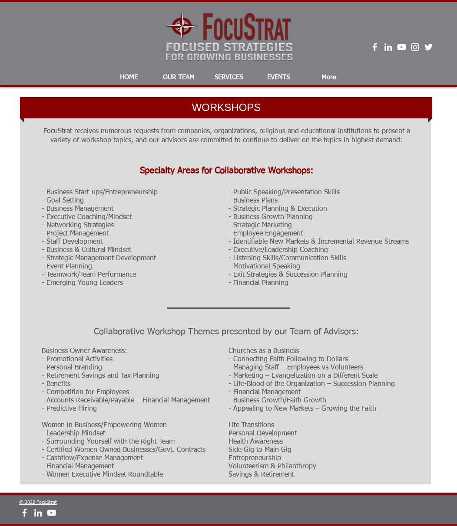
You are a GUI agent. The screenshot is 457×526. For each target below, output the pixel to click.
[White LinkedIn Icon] (388, 47)
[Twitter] (428, 47)
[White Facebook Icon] (374, 47)
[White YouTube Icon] (401, 47)
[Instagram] (415, 47)
